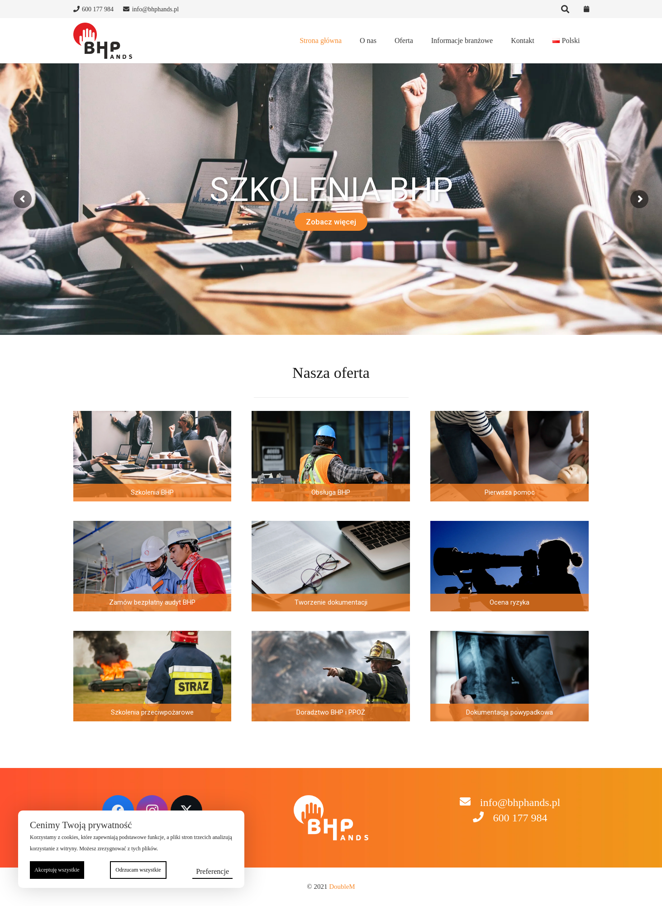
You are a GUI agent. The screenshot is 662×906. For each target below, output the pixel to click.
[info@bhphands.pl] (469, 802)
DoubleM (342, 886)
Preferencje (212, 871)
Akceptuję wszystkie (57, 870)
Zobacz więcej (331, 221)
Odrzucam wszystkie (138, 870)
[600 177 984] (482, 818)
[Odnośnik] (586, 9)
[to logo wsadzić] (102, 41)
